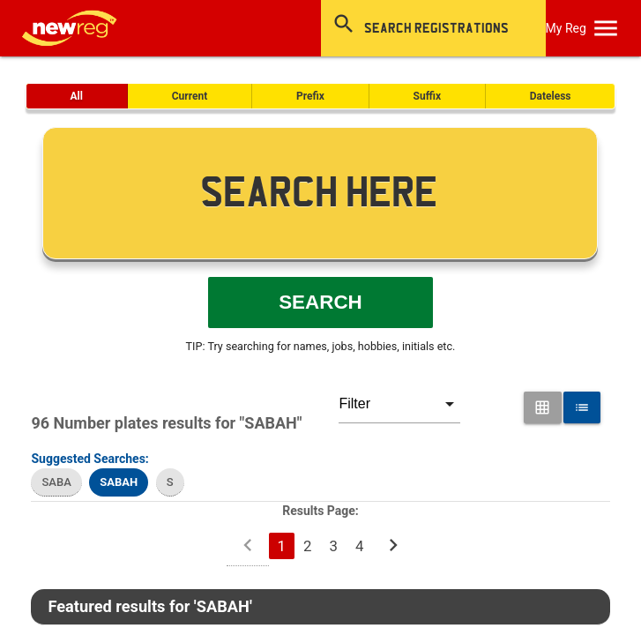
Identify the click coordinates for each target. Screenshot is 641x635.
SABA (56, 482)
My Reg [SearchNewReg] (566, 28)
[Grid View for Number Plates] (542, 407)
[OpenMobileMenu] (605, 28)
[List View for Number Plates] (581, 407)
